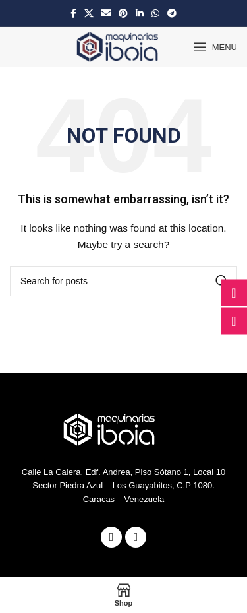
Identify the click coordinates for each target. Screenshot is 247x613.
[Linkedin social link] (140, 13)
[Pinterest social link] (123, 13)
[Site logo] (121, 46)
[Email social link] (106, 13)
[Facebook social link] (73, 13)
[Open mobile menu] (215, 47)
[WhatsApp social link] (155, 13)
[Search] (123, 281)
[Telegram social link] (171, 13)
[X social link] (88, 13)
